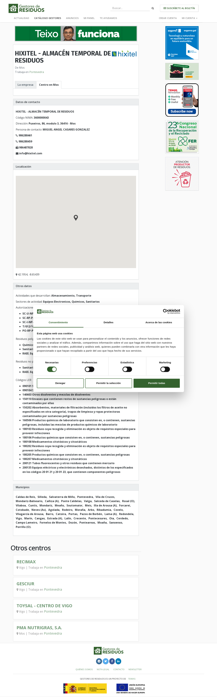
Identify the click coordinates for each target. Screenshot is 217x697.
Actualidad (21, 18)
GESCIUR (25, 584)
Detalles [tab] (108, 322)
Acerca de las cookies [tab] (158, 322)
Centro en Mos (49, 85)
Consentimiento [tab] (58, 322)
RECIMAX (26, 562)
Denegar (60, 383)
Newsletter (135, 669)
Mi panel (89, 18)
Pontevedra (36, 72)
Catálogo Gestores (47, 18)
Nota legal (103, 669)
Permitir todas (156, 383)
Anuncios (72, 18)
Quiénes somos (84, 669)
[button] (75, 218)
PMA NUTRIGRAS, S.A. (39, 628)
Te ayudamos (108, 18)
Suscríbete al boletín (179, 8)
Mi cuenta (189, 18)
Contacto (119, 669)
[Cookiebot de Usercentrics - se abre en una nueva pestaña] (165, 311)
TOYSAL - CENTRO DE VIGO (44, 606)
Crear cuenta (168, 18)
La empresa (25, 85)
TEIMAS (132, 678)
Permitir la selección (108, 383)
